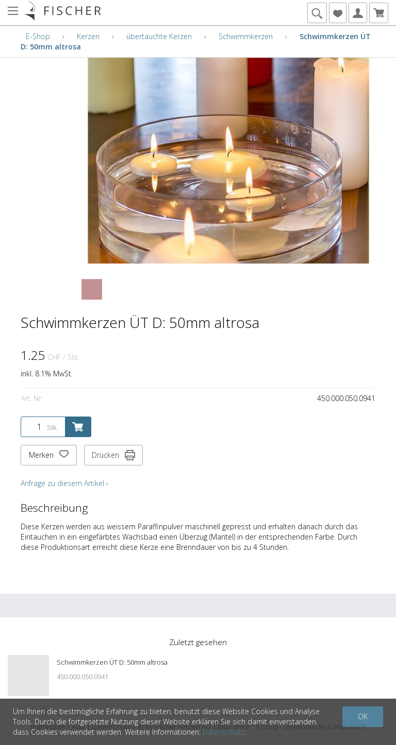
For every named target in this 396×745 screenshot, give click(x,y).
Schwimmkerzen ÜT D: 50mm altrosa (112, 662)
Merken (49, 455)
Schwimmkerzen (246, 36)
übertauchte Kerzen (159, 36)
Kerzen (88, 36)
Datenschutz (223, 732)
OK (363, 716)
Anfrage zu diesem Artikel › (64, 483)
